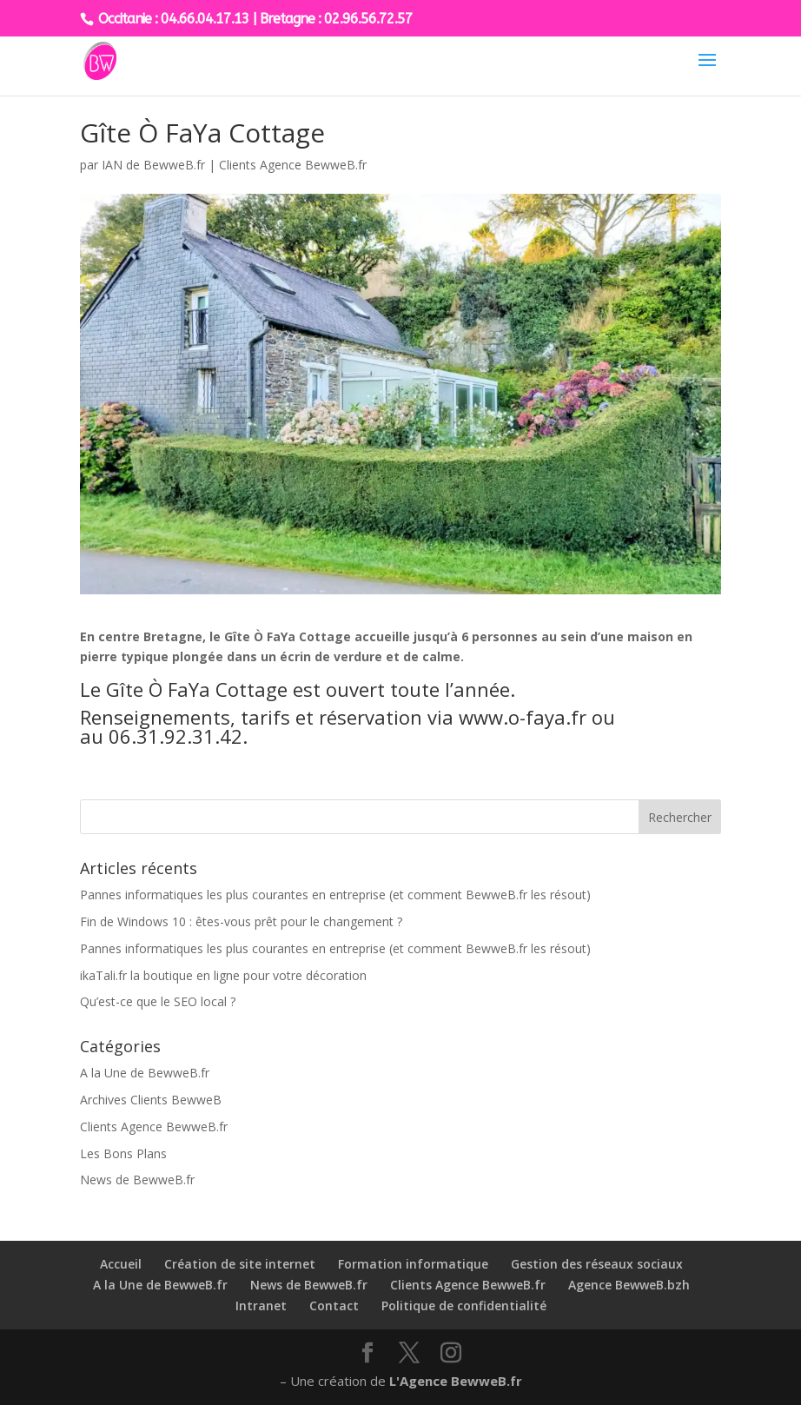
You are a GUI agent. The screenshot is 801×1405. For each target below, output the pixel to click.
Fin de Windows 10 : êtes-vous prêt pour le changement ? (241, 921)
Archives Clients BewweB (151, 1099)
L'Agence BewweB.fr (455, 1380)
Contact (334, 1305)
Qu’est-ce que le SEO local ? (157, 1001)
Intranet (261, 1305)
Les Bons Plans (123, 1153)
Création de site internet (239, 1264)
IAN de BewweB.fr (153, 164)
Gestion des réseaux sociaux (597, 1264)
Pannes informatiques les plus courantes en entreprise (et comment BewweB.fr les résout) (335, 894)
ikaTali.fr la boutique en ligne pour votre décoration (223, 975)
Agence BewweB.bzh (629, 1284)
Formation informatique (413, 1264)
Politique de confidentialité (463, 1305)
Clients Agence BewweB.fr (293, 164)
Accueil (121, 1264)
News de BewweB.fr (137, 1179)
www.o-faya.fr (525, 717)
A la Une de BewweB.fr (144, 1072)
